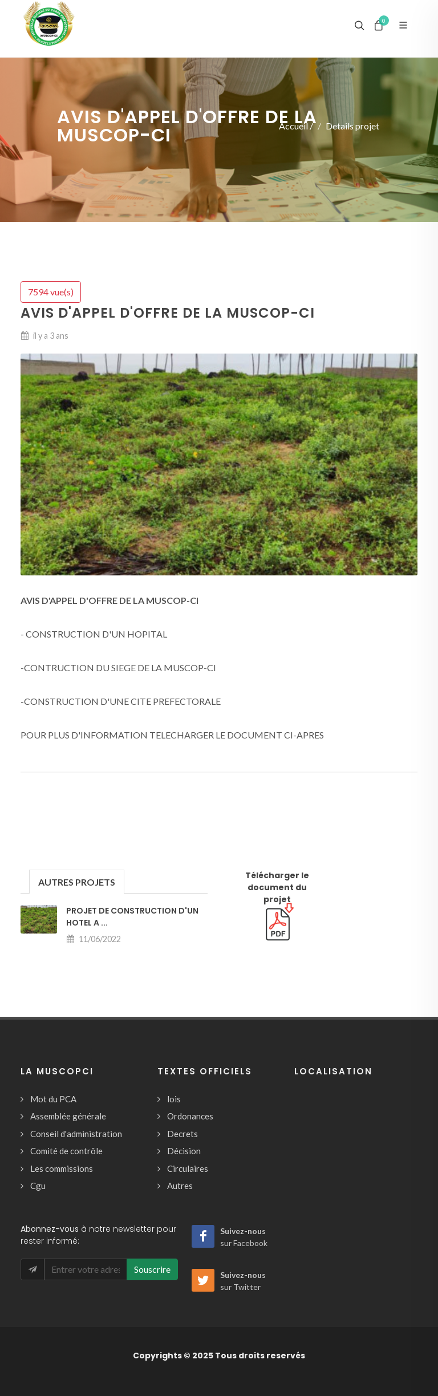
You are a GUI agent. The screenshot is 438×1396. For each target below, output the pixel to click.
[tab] (76, 881)
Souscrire (152, 1269)
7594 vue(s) (51, 291)
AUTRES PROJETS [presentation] (76, 881)
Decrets (182, 1134)
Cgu (38, 1185)
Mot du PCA (53, 1099)
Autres (180, 1185)
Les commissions (61, 1168)
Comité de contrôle (66, 1151)
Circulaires (187, 1168)
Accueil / (296, 125)
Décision (184, 1151)
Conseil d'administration (76, 1134)
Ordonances (190, 1116)
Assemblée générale (68, 1116)
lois (174, 1099)
